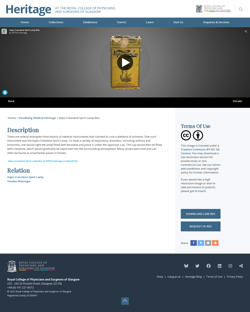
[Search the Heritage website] (239, 8)
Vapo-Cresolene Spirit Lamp (25, 177)
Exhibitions (90, 22)
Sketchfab (72, 161)
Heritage (28, 9)
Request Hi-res (200, 226)
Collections (56, 22)
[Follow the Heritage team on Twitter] (197, 265)
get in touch (198, 191)
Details (237, 101)
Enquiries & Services (216, 22)
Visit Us (178, 22)
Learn (150, 22)
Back (11, 101)
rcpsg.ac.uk (174, 276)
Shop (160, 276)
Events (121, 22)
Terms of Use (214, 276)
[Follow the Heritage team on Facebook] (209, 265)
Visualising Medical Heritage (37, 118)
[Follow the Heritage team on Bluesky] (186, 265)
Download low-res (200, 214)
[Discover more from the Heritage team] (241, 265)
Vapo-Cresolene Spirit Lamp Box (25, 161)
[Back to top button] (125, 301)
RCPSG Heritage (54, 161)
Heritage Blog (193, 276)
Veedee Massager (19, 181)
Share (184, 243)
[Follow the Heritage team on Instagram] (230, 265)
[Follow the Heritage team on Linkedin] (219, 265)
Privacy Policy (235, 276)
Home (25, 22)
